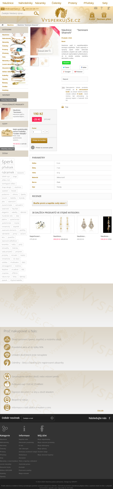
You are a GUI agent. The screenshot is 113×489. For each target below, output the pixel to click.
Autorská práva (24, 464)
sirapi (15, 176)
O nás (21, 445)
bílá (23, 269)
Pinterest (78, 72)
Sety (104, 3)
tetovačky (5, 248)
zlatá (23, 262)
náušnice (17, 187)
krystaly (22, 198)
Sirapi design (6, 187)
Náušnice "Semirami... (18, 111)
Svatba (4, 86)
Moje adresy (42, 449)
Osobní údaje (42, 452)
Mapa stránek (24, 473)
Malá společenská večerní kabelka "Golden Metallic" (20, 131)
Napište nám (95, 8)
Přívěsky (89, 3)
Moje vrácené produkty (46, 442)
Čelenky (56, 3)
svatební (5, 191)
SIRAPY (74, 482)
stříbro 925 (6, 180)
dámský (22, 276)
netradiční (19, 205)
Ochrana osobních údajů (28, 452)
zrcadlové (14, 269)
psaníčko (11, 237)
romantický (6, 226)
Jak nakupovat (101, 8)
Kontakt (22, 467)
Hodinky (5, 90)
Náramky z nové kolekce (11, 61)
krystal (16, 223)
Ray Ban (15, 209)
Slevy (4, 124)
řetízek (13, 191)
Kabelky (5, 75)
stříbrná (14, 273)
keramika (5, 244)
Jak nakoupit (23, 449)
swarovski (5, 209)
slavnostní (12, 201)
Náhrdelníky (25, 3)
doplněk (16, 226)
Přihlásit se (109, 8)
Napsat (65, 79)
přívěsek (7, 167)
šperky (23, 194)
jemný (15, 234)
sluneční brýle (7, 205)
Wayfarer (5, 269)
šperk (7, 162)
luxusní (4, 198)
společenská (14, 219)
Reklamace (23, 455)
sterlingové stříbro (8, 184)
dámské (23, 212)
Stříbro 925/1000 (8, 72)
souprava (5, 273)
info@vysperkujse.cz (12, 9)
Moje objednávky (44, 439)
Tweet (66, 67)
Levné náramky (8, 64)
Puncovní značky (25, 470)
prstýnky (5, 255)
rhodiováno (14, 262)
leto (3, 237)
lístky (15, 276)
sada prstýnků (7, 251)
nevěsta (18, 266)
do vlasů (16, 259)
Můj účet (42, 435)
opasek (4, 280)
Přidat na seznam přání (44, 148)
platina (4, 219)
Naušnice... (57, 236)
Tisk (66, 107)
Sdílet (83, 67)
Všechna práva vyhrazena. (54, 482)
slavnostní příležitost (9, 241)
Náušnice (8, 3)
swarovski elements (9, 230)
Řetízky (5, 83)
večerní (23, 234)
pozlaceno (5, 194)
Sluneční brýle (7, 68)
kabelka (13, 198)
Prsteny (72, 3)
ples (3, 201)
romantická (6, 259)
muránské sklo (7, 216)
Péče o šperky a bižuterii (28, 461)
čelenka (15, 248)
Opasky (5, 79)
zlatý (17, 216)
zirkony (15, 194)
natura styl (6, 276)
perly (20, 244)
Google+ (67, 72)
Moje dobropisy (43, 445)
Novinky (6, 95)
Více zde (100, 410)
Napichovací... (35, 236)
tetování (14, 255)
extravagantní (7, 266)
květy (14, 244)
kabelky (14, 212)
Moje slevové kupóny (45, 455)
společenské (6, 223)
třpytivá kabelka (16, 280)
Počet (34, 128)
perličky (22, 230)
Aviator (22, 255)
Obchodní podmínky (26, 442)
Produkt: (65, 38)
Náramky (40, 3)
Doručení (22, 458)
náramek (8, 172)
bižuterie (20, 173)
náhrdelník (6, 234)
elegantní (5, 212)
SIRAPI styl (6, 176)
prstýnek (18, 251)
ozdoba (4, 262)
